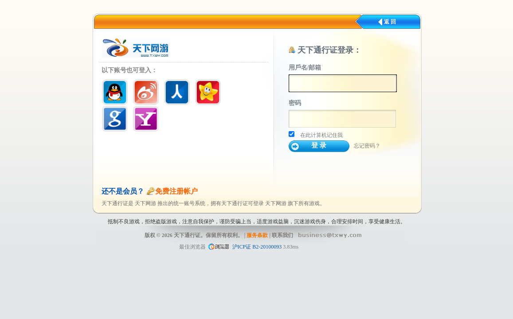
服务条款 (257, 235)
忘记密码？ (367, 146)
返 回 (390, 22)
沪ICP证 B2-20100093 (257, 247)
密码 (295, 103)
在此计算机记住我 (321, 135)
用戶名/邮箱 (305, 67)
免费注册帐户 (176, 191)
